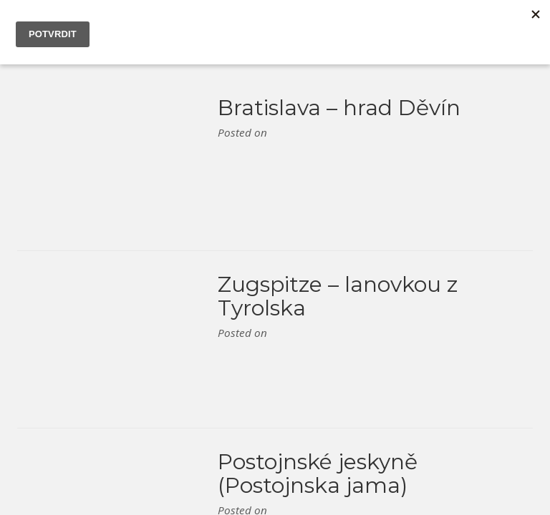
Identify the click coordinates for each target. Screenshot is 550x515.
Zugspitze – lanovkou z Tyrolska (338, 296)
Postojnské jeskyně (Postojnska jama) (318, 473)
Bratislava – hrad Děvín (339, 107)
